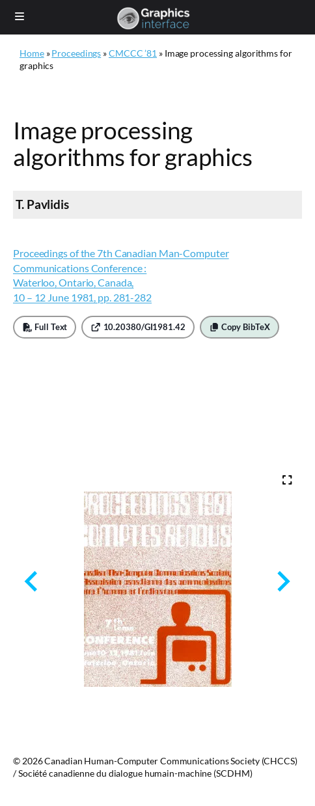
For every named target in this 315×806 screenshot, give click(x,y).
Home (32, 53)
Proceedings (76, 53)
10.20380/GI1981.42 (137, 327)
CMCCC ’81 (133, 53)
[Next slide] (282, 581)
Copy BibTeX (239, 327)
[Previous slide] (32, 581)
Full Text (44, 327)
